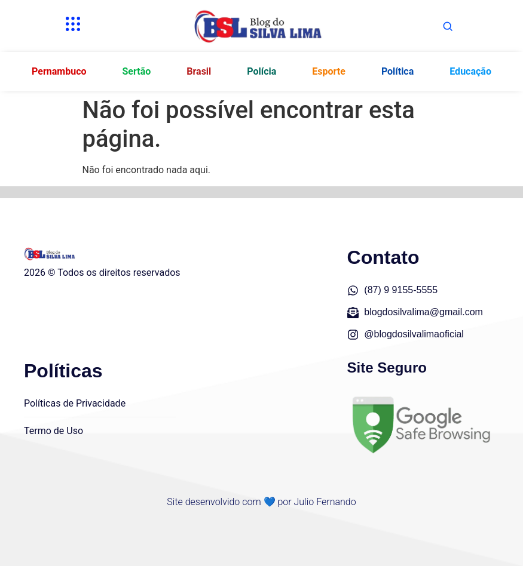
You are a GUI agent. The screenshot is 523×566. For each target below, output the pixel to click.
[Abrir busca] (448, 26)
